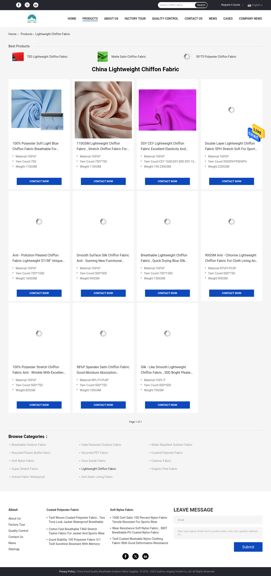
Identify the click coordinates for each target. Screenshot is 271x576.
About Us (111, 18)
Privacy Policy (67, 571)
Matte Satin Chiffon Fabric (129, 56)
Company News (250, 18)
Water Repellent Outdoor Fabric (171, 444)
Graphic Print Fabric (164, 469)
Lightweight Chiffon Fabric (99, 469)
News (213, 18)
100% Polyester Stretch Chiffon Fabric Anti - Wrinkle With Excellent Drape (38, 370)
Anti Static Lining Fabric (97, 477)
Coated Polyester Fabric (167, 452)
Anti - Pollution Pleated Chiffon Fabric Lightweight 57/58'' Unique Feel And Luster (37, 258)
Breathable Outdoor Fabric (29, 444)
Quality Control (165, 18)
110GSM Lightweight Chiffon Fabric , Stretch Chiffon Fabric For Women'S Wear (102, 146)
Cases (228, 18)
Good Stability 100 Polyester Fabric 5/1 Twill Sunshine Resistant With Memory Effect (75, 542)
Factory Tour (135, 18)
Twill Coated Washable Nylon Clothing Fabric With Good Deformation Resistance (140, 541)
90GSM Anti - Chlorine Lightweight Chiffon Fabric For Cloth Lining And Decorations (231, 258)
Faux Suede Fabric (94, 460)
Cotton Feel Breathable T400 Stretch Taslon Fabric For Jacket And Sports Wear (77, 531)
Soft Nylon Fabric (23, 460)
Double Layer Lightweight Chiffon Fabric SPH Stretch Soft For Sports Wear (231, 146)
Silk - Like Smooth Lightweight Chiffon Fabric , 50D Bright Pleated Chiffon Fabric (166, 370)
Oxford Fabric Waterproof (28, 477)
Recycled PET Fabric (95, 452)
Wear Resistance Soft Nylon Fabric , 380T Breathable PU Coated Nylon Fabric (139, 530)
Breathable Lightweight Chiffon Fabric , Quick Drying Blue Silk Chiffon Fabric (164, 258)
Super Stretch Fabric (25, 469)
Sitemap (13, 549)
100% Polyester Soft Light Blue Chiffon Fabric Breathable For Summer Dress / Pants (35, 146)
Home (72, 18)
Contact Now (39, 181)
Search (201, 5)
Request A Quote (230, 4)
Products (90, 18)
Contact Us (193, 18)
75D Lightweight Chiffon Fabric (47, 56)
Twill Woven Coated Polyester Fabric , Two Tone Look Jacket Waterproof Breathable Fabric (77, 520)
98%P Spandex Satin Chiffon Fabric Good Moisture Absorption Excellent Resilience (103, 370)
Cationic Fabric (161, 460)
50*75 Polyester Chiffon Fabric (216, 56)
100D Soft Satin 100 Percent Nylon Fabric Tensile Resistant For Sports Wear (139, 520)
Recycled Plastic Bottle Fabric (31, 452)
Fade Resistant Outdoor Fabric (101, 444)
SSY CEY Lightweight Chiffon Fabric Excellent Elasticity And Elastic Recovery (163, 146)
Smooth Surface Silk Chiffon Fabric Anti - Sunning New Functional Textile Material (103, 258)
